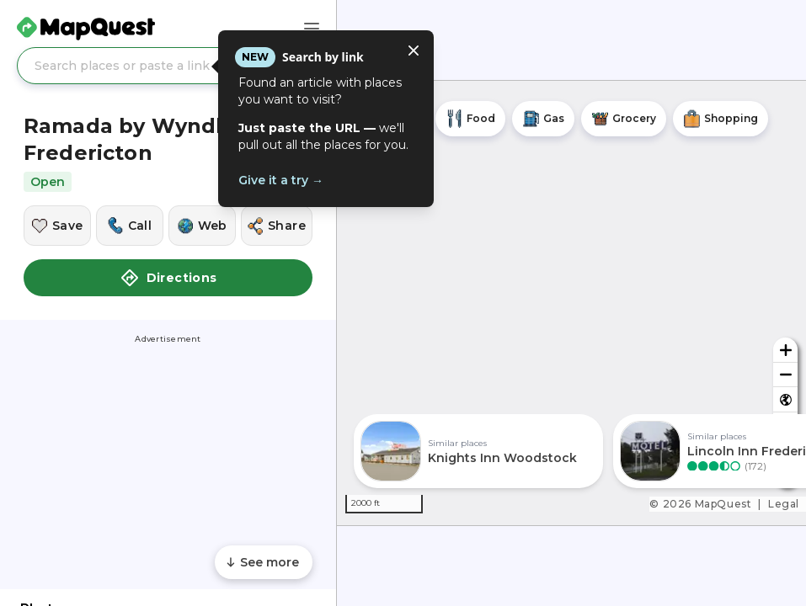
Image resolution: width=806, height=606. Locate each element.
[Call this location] (129, 225)
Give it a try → (280, 180)
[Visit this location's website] (202, 225)
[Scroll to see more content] (263, 562)
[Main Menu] (311, 29)
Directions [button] (168, 278)
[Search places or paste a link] (168, 65)
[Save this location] (57, 225)
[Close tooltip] (413, 50)
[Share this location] (276, 225)
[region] (571, 303)
